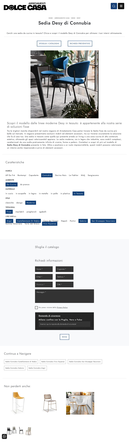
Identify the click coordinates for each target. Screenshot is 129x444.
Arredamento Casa (62, 18)
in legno (32, 193)
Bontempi (22, 175)
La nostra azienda (96, 409)
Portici (73, 221)
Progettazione (97, 416)
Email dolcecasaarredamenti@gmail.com (21, 418)
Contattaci (119, 409)
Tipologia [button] (10, 207)
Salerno (83, 221)
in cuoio (9, 193)
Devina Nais (60, 175)
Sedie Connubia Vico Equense (52, 340)
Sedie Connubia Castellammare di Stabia (21, 340)
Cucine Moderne (56, 409)
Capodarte (34, 175)
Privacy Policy (93, 286)
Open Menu (121, 6)
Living (60, 416)
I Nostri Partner (97, 413)
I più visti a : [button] (11, 216)
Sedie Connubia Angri (37, 347)
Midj (83, 175)
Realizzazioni (118, 416)
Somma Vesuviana (14, 223)
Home (51, 18)
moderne (31, 202)
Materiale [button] (10, 189)
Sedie (73, 18)
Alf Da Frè (10, 175)
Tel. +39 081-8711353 (14, 416)
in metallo (43, 193)
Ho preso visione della (84, 286)
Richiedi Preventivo (80, 43)
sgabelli (42, 211)
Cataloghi (119, 413)
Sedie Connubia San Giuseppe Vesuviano (85, 340)
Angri (9, 221)
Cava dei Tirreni (50, 221)
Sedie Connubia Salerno (14, 347)
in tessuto (78, 193)
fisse (9, 211)
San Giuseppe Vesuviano (103, 221)
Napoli (64, 221)
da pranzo (24, 184)
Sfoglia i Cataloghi (49, 43)
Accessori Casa (77, 413)
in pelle (54, 193)
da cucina (11, 184)
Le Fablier (73, 175)
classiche (10, 202)
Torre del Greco (32, 223)
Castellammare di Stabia (28, 221)
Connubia (46, 175)
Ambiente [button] (10, 180)
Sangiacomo (93, 175)
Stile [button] (8, 198)
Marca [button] (9, 171)
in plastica (65, 193)
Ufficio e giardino (76, 416)
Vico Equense (49, 223)
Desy (78, 18)
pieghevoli (32, 211)
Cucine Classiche (56, 413)
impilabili (19, 211)
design (19, 202)
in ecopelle (21, 193)
